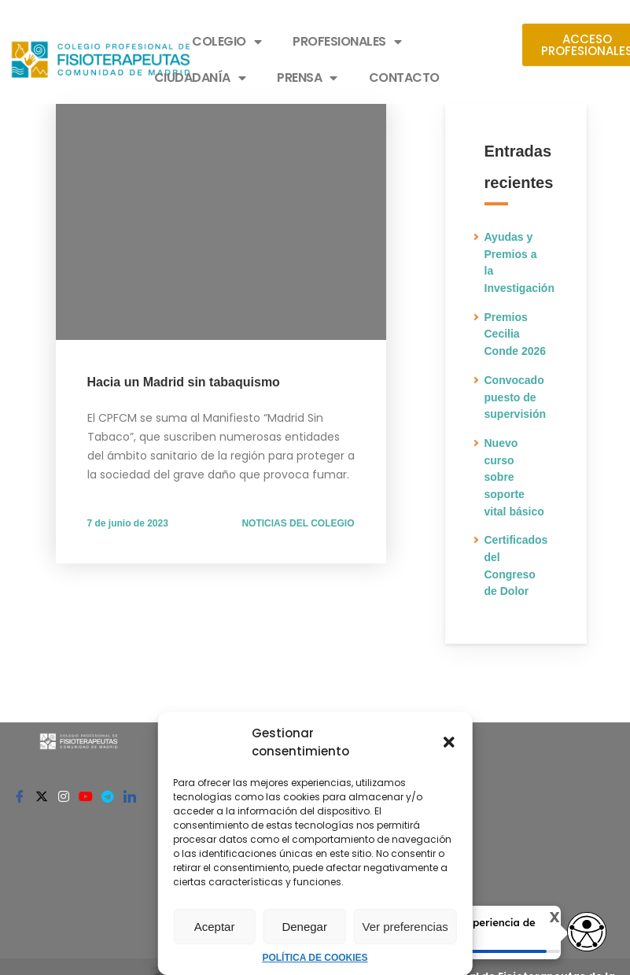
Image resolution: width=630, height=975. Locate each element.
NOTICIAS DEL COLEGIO (297, 523)
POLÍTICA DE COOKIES (314, 957)
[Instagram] (63, 795)
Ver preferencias (405, 926)
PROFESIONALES (347, 42)
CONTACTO (404, 77)
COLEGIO (226, 42)
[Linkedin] (129, 795)
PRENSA (307, 78)
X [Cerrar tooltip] (546, 917)
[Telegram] (107, 795)
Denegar (304, 926)
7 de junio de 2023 (127, 523)
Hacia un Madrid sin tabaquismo (183, 382)
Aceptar (214, 926)
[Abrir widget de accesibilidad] (586, 933)
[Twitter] (41, 795)
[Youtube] (85, 795)
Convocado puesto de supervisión (515, 397)
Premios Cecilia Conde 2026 (515, 334)
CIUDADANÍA (200, 78)
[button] (449, 742)
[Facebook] (19, 795)
